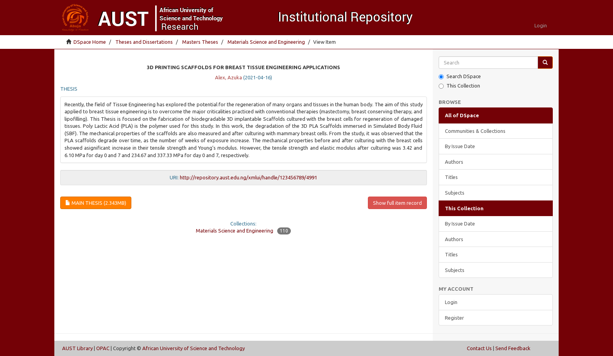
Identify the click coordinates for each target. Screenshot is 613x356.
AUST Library (77, 348)
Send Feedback (513, 348)
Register (454, 317)
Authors (454, 162)
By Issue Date (460, 146)
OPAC (102, 348)
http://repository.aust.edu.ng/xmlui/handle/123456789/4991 (248, 177)
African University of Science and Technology (193, 348)
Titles (451, 177)
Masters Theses (200, 42)
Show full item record (397, 203)
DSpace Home (89, 42)
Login (451, 302)
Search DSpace (460, 76)
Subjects (454, 192)
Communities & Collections (475, 131)
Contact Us (479, 348)
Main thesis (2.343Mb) (95, 203)
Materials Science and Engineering (266, 42)
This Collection (459, 86)
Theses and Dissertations (144, 42)
